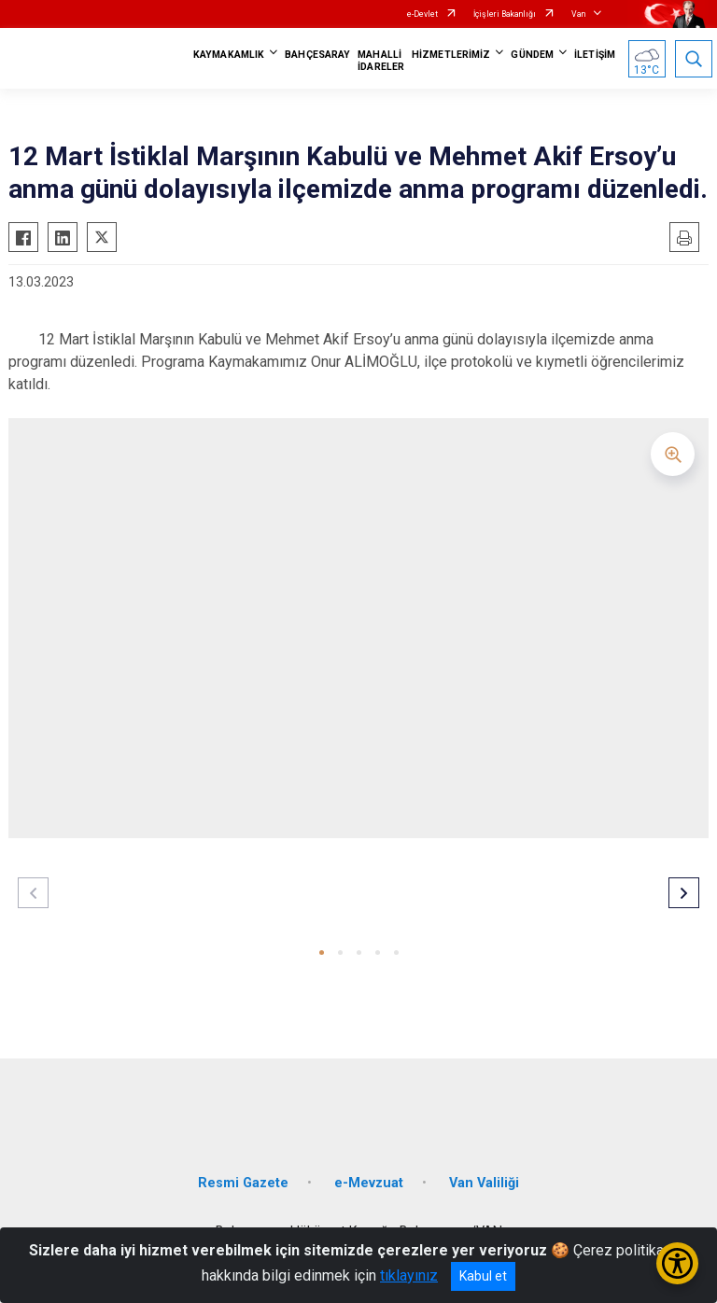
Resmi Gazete (243, 1183)
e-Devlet (422, 14)
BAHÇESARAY (317, 55)
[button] (321, 952)
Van (578, 14)
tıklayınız (409, 1275)
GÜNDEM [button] (532, 55)
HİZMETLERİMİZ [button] (451, 55)
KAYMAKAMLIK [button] (228, 55)
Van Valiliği (484, 1183)
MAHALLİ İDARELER (381, 61)
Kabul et (483, 1275)
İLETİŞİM (594, 55)
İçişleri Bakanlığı (504, 14)
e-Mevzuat (368, 1183)
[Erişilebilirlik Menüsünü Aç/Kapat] (677, 1263)
